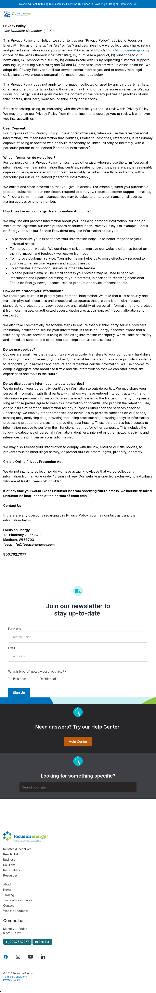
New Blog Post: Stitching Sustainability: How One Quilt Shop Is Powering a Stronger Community (78, 3)
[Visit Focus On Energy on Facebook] (5, 956)
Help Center (78, 742)
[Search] (78, 787)
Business (9, 859)
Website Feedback (16, 911)
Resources (10, 875)
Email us (42, 942)
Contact (8, 905)
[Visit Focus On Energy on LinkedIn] (42, 956)
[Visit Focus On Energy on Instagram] (18, 956)
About (7, 884)
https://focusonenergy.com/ (127, 50)
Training (8, 895)
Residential (10, 854)
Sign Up (19, 693)
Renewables (11, 870)
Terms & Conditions (15, 976)
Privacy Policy (11, 979)
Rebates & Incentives (17, 849)
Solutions (9, 865)
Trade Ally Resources (17, 900)
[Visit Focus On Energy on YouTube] (30, 956)
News (7, 889)
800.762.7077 (17, 942)
